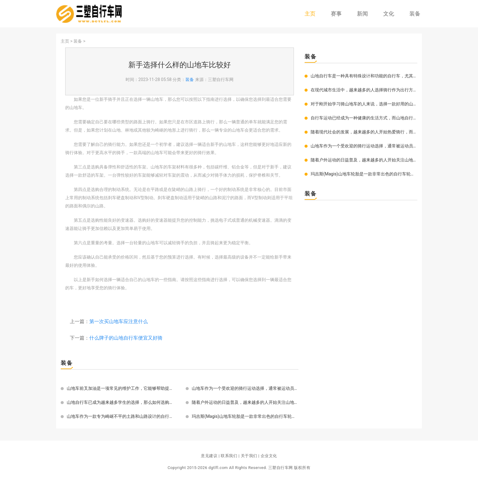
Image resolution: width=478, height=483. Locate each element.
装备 (414, 13)
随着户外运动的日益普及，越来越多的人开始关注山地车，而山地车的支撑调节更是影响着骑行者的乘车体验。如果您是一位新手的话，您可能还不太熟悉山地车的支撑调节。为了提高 (245, 402)
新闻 (362, 13)
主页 (310, 13)
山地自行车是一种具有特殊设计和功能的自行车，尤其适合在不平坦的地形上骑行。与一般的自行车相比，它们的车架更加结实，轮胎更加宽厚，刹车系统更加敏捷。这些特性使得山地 (364, 75)
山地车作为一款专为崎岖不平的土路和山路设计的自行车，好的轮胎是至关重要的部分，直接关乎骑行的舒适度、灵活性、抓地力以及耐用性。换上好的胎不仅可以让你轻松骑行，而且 (120, 416)
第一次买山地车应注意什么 (118, 321)
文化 (388, 13)
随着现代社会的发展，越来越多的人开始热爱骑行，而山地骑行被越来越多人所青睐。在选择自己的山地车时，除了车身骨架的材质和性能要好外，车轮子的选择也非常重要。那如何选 (364, 131)
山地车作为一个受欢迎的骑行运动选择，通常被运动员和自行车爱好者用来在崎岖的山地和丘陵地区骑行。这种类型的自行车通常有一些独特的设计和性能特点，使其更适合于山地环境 (245, 388)
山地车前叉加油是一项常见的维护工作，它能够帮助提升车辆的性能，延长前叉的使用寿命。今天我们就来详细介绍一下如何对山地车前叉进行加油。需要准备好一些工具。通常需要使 (120, 388)
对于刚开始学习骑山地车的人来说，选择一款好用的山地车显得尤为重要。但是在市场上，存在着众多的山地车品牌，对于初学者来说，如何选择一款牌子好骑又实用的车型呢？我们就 (364, 103)
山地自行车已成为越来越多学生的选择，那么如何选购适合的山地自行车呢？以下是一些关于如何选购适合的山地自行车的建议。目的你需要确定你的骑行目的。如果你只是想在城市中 (120, 402)
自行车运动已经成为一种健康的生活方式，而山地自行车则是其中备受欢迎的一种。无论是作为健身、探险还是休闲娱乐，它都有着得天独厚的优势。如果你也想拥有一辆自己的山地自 (364, 117)
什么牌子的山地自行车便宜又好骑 (125, 338)
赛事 (336, 13)
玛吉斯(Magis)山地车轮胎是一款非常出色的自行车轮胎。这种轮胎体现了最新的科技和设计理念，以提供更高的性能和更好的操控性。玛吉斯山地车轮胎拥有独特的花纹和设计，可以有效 (245, 416)
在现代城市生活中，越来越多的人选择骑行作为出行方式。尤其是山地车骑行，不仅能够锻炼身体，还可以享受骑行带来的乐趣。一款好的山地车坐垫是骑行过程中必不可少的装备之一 (364, 89)
